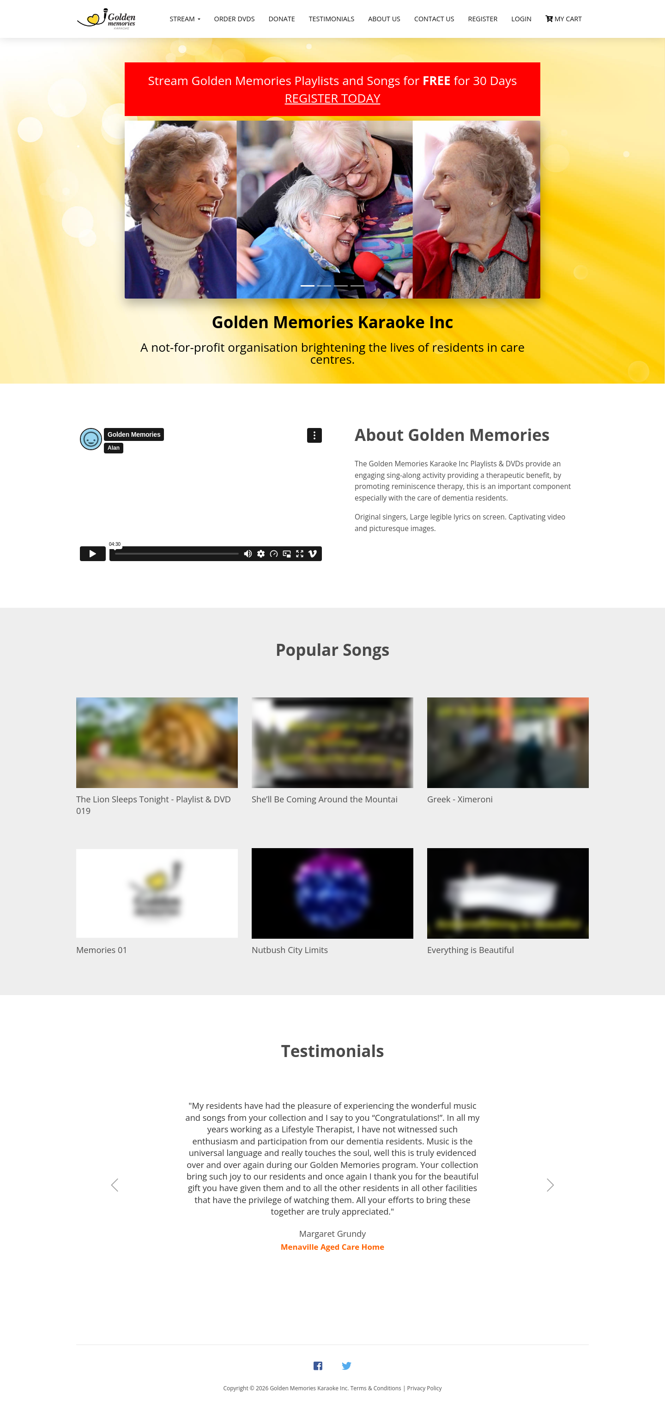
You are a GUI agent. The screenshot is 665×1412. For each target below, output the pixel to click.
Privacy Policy (424, 1388)
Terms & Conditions (376, 1388)
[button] (156, 210)
